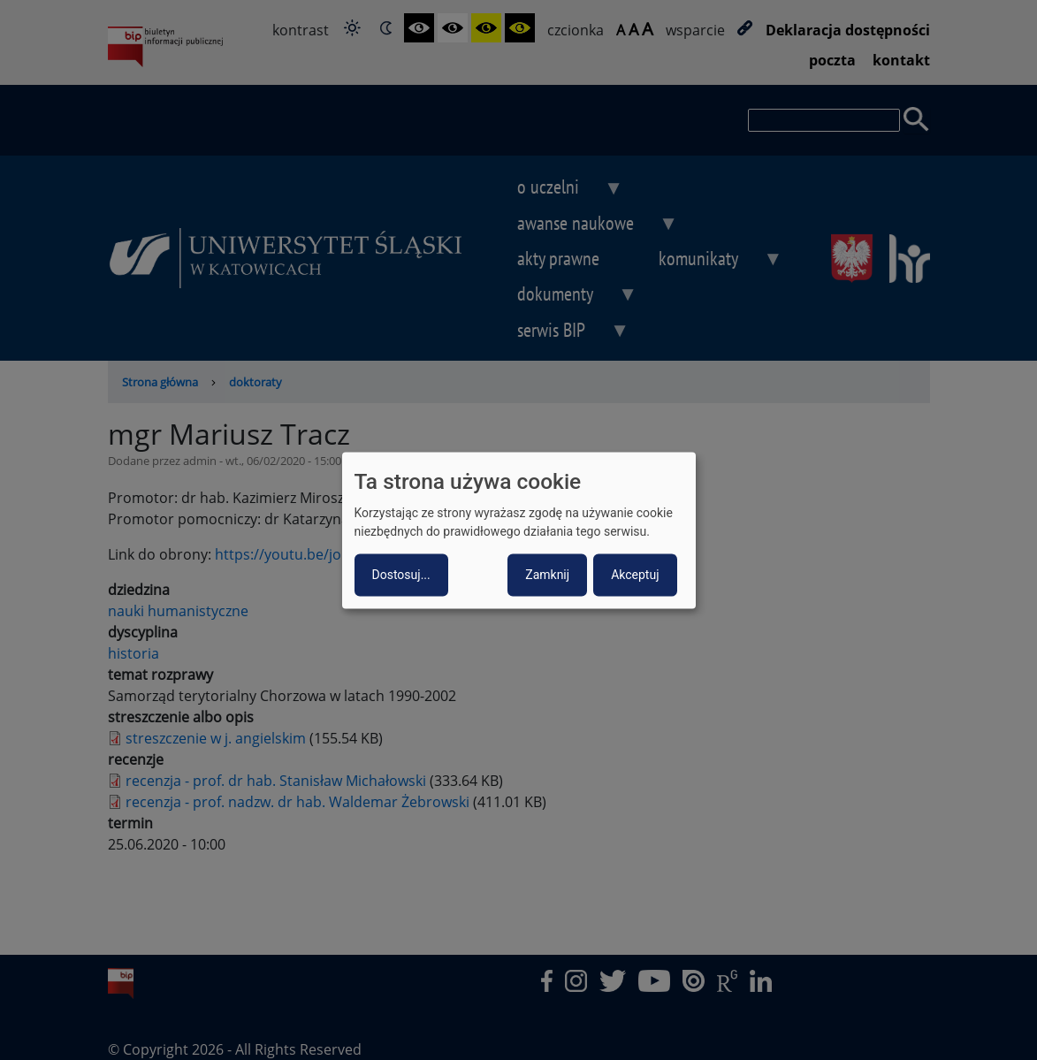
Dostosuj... (401, 575)
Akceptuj (635, 575)
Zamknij (547, 575)
